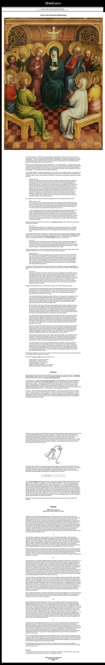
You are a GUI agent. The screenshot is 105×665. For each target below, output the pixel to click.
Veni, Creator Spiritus (47, 381)
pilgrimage (35, 481)
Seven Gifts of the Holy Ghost (52, 377)
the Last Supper (51, 236)
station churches (36, 357)
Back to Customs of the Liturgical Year (54, 657)
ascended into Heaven (56, 222)
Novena (73, 233)
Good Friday (72, 266)
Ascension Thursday (55, 376)
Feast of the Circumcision (48, 380)
